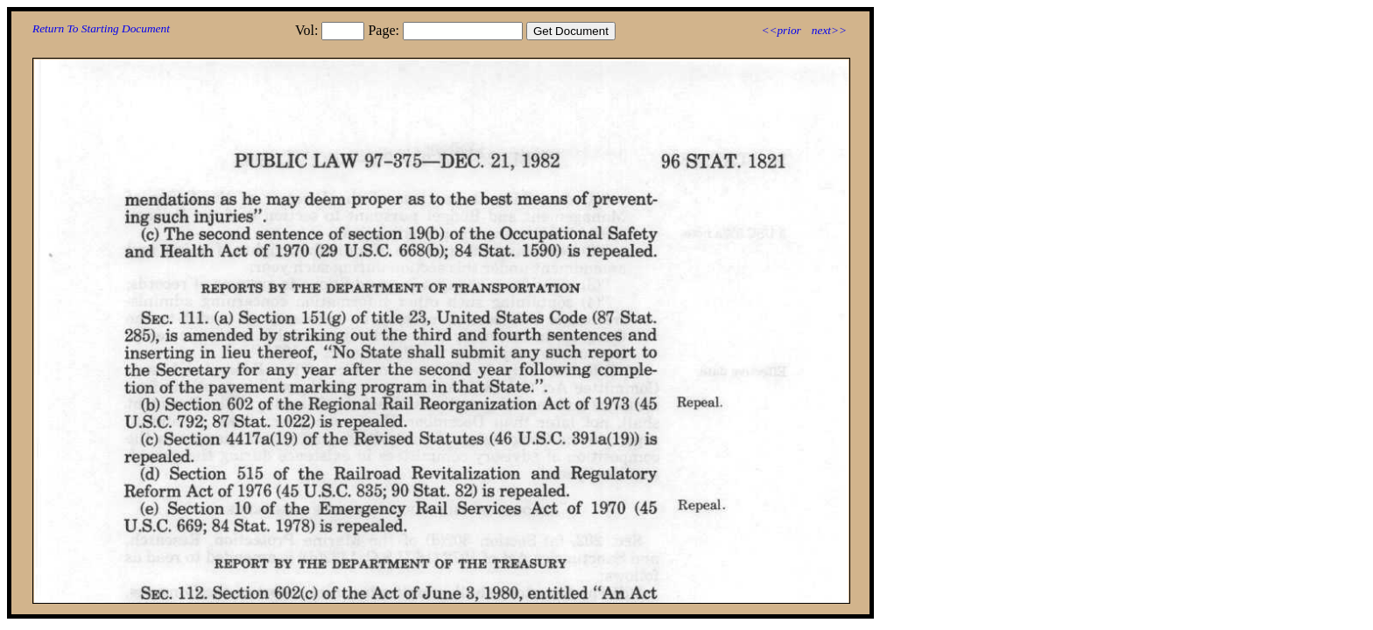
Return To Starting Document (101, 28)
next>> (829, 30)
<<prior (780, 30)
